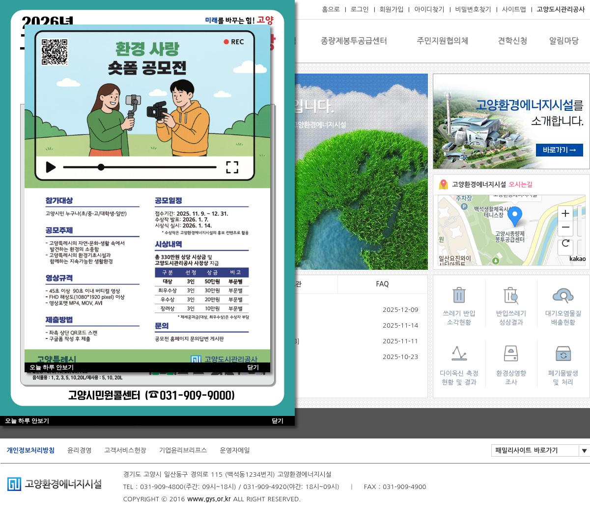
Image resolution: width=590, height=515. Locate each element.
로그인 (360, 9)
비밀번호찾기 (473, 9)
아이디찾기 (429, 9)
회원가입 (392, 9)
